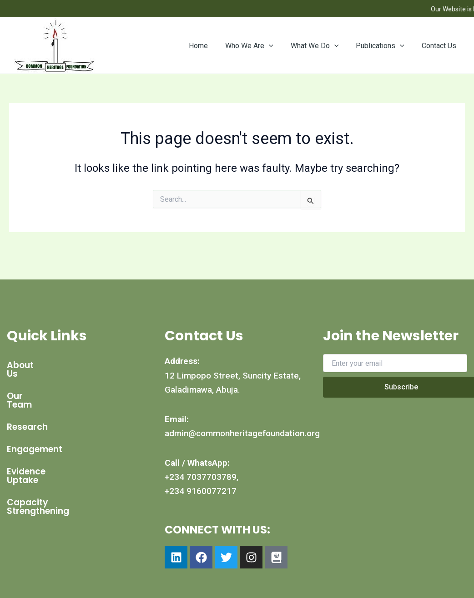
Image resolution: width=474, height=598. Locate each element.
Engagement (34, 432)
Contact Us (440, 45)
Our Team (28, 387)
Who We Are (259, 46)
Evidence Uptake (43, 454)
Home (210, 45)
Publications (384, 46)
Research (27, 410)
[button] (278, 46)
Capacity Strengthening (60, 476)
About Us (27, 365)
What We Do (322, 46)
